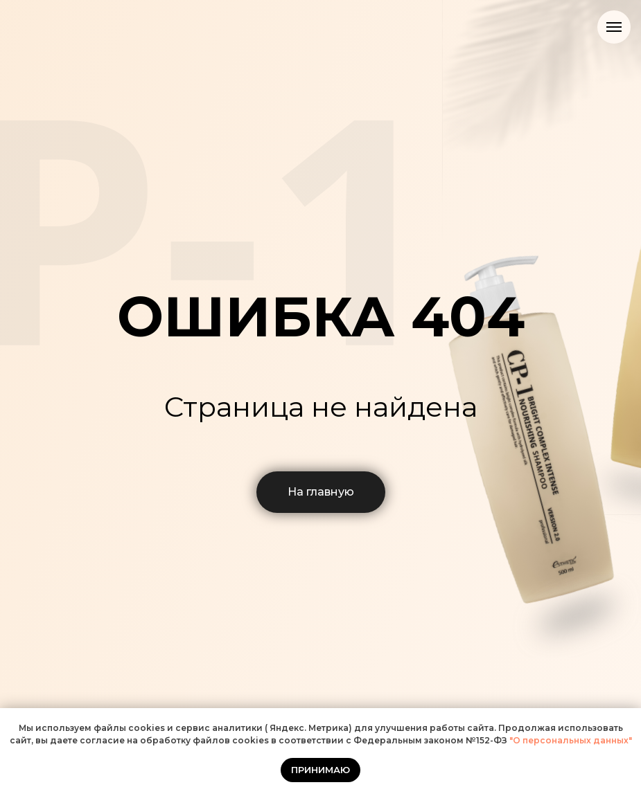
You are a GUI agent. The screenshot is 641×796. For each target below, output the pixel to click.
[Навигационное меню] (614, 27)
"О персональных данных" (569, 740)
